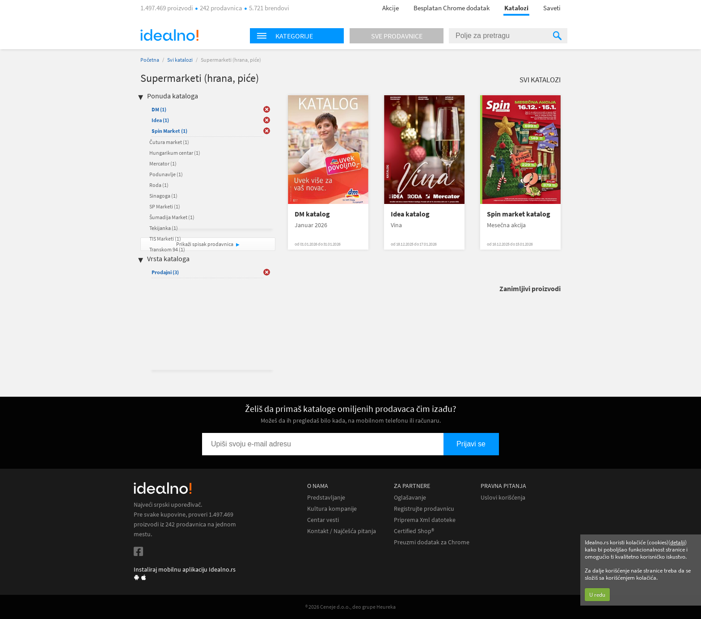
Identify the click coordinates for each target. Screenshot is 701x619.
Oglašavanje (410, 497)
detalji (677, 542)
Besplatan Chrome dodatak (452, 8)
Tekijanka (163, 228)
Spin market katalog (518, 214)
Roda (159, 185)
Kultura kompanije (332, 509)
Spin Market (169, 130)
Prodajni (165, 272)
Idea (160, 120)
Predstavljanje (326, 497)
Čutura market (169, 142)
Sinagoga (163, 195)
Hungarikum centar (174, 152)
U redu (597, 594)
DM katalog (312, 214)
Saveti (552, 8)
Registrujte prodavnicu (424, 509)
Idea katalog (410, 214)
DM (159, 109)
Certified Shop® (414, 531)
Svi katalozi (180, 59)
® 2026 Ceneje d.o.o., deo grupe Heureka (350, 606)
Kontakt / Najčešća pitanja (341, 531)
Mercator (163, 163)
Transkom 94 (167, 249)
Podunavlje (166, 174)
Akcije (390, 8)
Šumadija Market (171, 217)
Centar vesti (323, 520)
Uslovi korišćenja (503, 497)
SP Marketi (164, 206)
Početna (149, 59)
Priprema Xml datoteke (425, 520)
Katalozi (516, 8)
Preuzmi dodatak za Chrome (431, 542)
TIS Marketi (165, 238)
